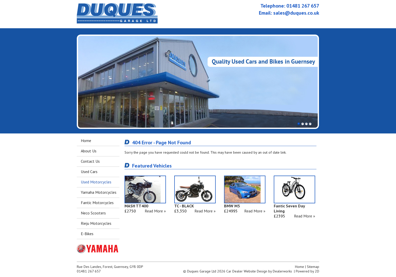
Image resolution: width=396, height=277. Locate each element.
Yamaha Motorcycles (98, 192)
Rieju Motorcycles (96, 223)
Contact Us (90, 161)
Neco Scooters (93, 212)
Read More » (155, 210)
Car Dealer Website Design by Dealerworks (259, 271)
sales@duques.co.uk (296, 13)
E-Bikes (87, 233)
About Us (88, 150)
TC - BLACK (184, 205)
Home (86, 140)
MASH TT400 (136, 205)
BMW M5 (232, 205)
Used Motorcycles (96, 181)
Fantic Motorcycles (97, 202)
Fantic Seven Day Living (289, 208)
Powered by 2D (307, 271)
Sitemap (313, 266)
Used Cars (89, 171)
